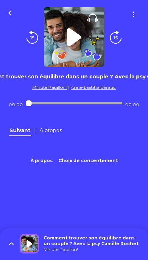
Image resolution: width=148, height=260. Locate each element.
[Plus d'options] (133, 14)
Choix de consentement (88, 160)
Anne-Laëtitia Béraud (93, 87)
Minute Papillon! (49, 87)
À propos (41, 160)
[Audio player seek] (74, 103)
